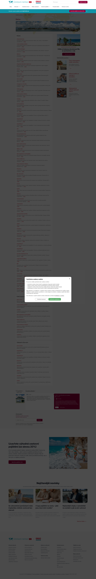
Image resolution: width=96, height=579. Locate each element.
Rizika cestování (35, 6)
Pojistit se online (83, 2)
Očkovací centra (65, 6)
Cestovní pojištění (45, 6)
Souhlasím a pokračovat (55, 299)
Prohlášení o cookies (59, 295)
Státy (11, 6)
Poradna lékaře (56, 6)
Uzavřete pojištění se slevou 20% (77, 11)
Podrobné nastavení (41, 299)
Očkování (16, 6)
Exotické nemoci (25, 6)
